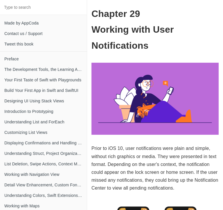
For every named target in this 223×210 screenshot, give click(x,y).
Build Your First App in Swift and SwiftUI (41, 90)
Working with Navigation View (32, 174)
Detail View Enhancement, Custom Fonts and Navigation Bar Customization (45, 185)
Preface (11, 59)
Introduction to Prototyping (28, 111)
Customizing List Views (25, 132)
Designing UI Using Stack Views (34, 101)
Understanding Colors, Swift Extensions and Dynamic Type (45, 195)
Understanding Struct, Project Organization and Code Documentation (45, 153)
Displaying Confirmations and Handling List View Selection (45, 143)
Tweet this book (18, 44)
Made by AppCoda (21, 23)
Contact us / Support (23, 33)
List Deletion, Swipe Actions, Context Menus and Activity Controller (45, 164)
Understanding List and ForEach (34, 122)
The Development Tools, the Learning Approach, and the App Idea (45, 69)
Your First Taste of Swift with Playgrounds (42, 80)
